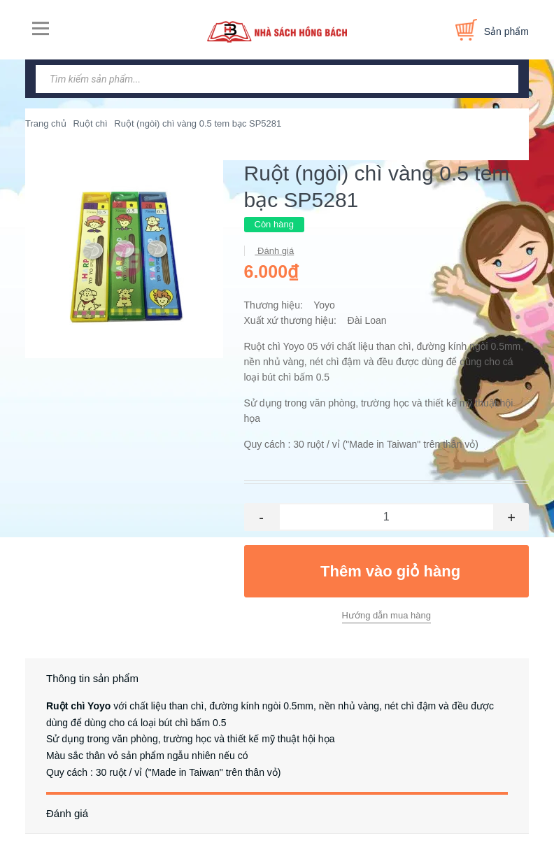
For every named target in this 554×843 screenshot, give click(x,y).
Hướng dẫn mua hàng (386, 615)
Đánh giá (274, 251)
